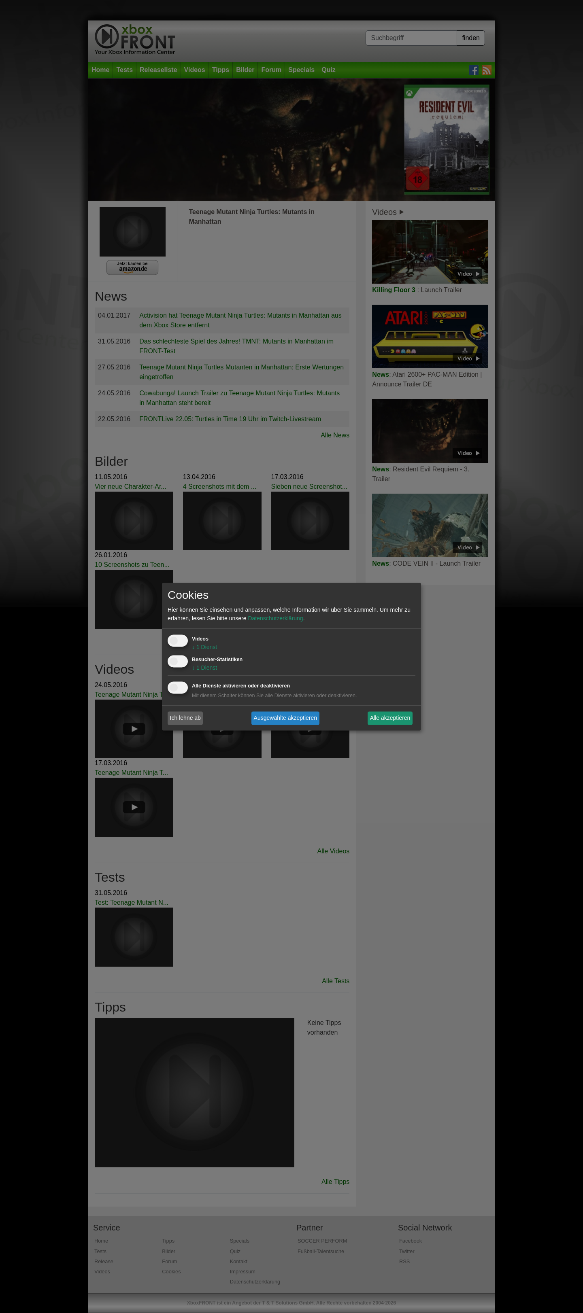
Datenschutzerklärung (275, 618)
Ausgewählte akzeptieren (285, 718)
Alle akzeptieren (390, 718)
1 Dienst (204, 647)
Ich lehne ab (185, 718)
